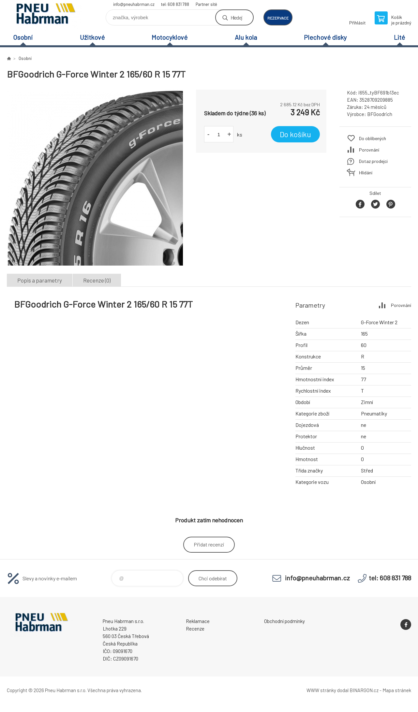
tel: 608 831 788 (175, 4)
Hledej (236, 17)
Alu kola (246, 37)
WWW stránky (321, 690)
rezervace (278, 18)
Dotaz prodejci (373, 161)
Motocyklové (169, 37)
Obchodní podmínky (284, 621)
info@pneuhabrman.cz (134, 4)
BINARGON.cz (364, 690)
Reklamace (198, 621)
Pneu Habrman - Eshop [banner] (46, 15)
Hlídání (365, 172)
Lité (399, 37)
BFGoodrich (379, 114)
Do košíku (295, 134)
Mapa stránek (396, 690)
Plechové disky (325, 37)
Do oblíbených (372, 138)
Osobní (23, 37)
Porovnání (369, 150)
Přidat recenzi (209, 544)
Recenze (195, 629)
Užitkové (92, 37)
